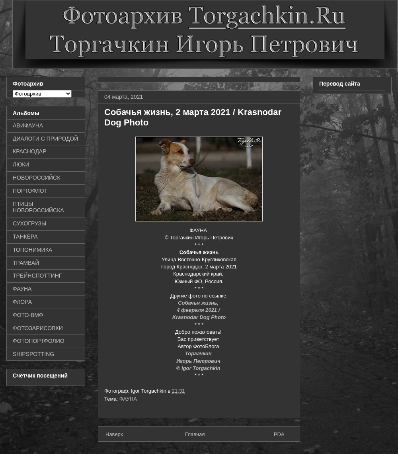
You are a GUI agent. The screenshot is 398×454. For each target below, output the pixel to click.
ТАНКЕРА (25, 236)
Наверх (114, 434)
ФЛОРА (22, 302)
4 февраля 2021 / (199, 310)
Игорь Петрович (199, 361)
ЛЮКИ (21, 164)
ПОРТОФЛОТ (30, 191)
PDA (279, 434)
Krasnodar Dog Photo (199, 317)
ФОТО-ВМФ (28, 315)
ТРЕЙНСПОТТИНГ (37, 275)
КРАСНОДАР (30, 151)
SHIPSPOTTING (33, 354)
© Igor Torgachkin (199, 368)
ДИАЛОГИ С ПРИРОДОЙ (45, 138)
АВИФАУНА (28, 125)
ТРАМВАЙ (26, 263)
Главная (195, 434)
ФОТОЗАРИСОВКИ (38, 328)
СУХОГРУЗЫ (29, 223)
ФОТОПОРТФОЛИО (38, 341)
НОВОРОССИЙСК (36, 177)
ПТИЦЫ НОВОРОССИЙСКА (38, 207)
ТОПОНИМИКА (32, 250)
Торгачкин (199, 353)
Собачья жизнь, (199, 303)
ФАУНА (128, 399)
